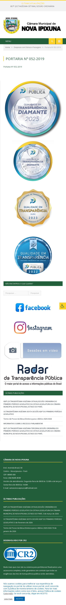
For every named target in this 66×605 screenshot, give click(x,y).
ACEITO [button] (19, 598)
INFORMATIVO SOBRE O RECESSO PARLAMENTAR (23, 423)
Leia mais (8, 593)
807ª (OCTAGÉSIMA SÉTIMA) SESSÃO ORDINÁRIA (32, 6)
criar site (19, 567)
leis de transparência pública (28, 573)
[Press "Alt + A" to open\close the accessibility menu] (62, 305)
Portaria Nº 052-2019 (12, 66)
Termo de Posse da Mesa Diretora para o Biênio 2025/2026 (28, 419)
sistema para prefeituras (36, 567)
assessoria (8, 570)
